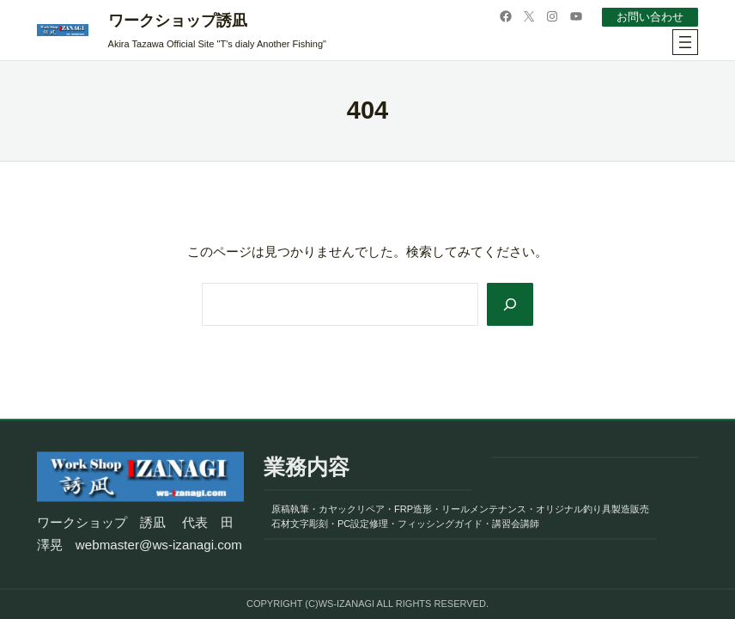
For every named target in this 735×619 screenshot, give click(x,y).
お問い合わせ (650, 16)
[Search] (509, 304)
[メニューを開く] (685, 42)
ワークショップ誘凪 (177, 20)
